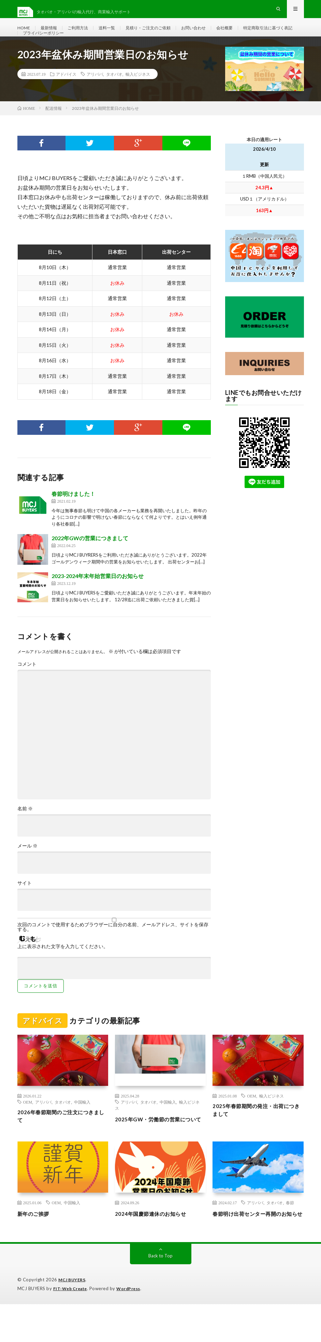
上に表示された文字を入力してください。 (62, 967)
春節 (290, 1232)
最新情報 (51, 34)
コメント (27, 684)
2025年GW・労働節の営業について (159, 1144)
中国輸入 (82, 1123)
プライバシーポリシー (114, 46)
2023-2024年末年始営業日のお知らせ (98, 596)
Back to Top (160, 1294)
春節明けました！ (73, 514)
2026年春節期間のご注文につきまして (62, 1138)
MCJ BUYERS (73, 1318)
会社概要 (248, 34)
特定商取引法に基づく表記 (51, 46)
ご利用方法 (84, 34)
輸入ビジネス (138, 95)
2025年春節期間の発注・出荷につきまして (258, 1132)
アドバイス (66, 95)
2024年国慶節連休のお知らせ (157, 1243)
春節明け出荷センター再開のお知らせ (257, 1247)
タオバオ (114, 95)
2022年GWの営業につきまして (90, 559)
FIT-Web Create (71, 1326)
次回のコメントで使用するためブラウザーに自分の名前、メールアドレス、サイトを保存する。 (112, 948)
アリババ (95, 95)
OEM (27, 1123)
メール (27, 866)
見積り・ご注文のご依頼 (162, 34)
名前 (25, 829)
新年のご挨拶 (36, 1243)
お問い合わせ (213, 34)
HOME (24, 34)
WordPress (132, 1326)
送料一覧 (116, 34)
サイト (24, 903)
